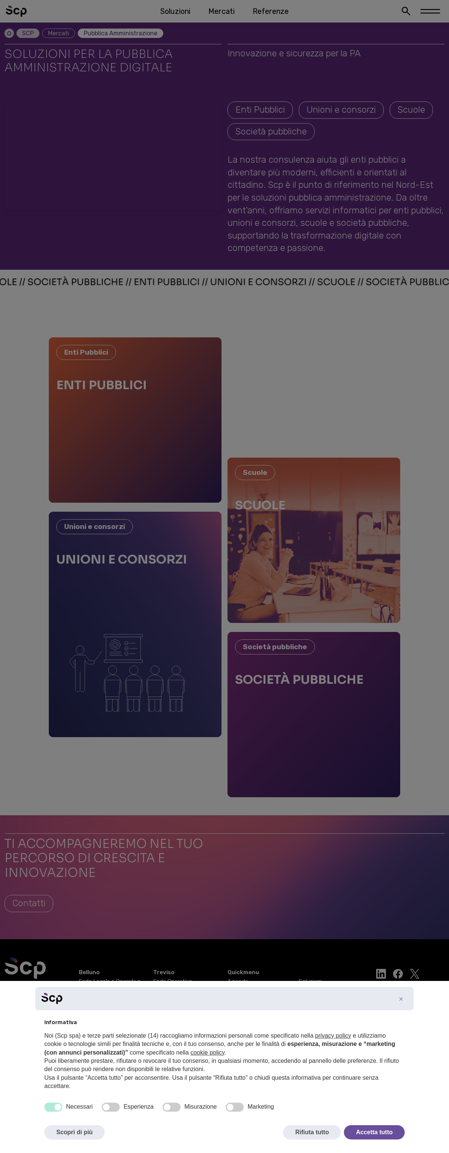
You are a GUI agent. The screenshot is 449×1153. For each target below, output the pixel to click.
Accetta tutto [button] (374, 1132)
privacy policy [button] (333, 1035)
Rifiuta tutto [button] (312, 1132)
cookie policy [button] (207, 1052)
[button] (401, 999)
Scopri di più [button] (74, 1132)
